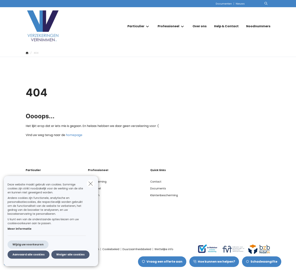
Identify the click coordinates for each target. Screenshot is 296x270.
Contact (155, 182)
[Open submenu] (147, 26)
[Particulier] (134, 26)
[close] (90, 183)
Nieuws (240, 3)
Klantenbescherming (164, 195)
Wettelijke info (163, 249)
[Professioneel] (167, 26)
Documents (158, 188)
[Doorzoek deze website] (266, 3)
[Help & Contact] (226, 26)
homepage (74, 135)
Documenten (224, 3)
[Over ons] (199, 26)
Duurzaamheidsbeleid (137, 249)
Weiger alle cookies (70, 254)
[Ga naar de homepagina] (63, 26)
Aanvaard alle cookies (28, 254)
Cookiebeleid (110, 249)
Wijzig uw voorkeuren (28, 244)
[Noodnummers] (256, 26)
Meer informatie (20, 229)
